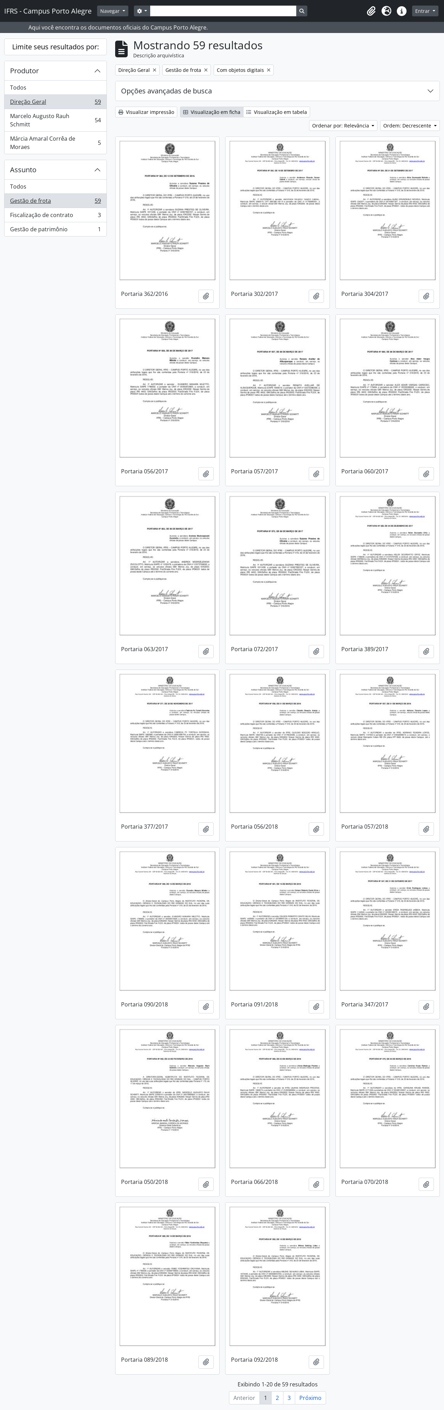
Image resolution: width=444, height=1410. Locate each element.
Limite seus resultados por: (55, 46)
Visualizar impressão (146, 112)
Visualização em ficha (211, 112)
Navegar (110, 11)
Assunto (23, 169)
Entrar (423, 11)
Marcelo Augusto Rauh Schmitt (55, 120)
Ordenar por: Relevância (341, 125)
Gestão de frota (55, 202)
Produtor (24, 70)
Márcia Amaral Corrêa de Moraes (55, 143)
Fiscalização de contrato (55, 216)
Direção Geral (55, 103)
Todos (18, 87)
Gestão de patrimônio (55, 230)
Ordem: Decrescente (408, 125)
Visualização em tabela (276, 112)
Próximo (310, 1398)
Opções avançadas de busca (166, 91)
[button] (371, 11)
